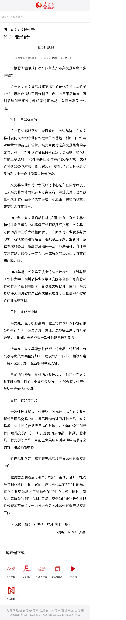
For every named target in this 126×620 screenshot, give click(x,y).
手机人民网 (41, 570)
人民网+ (26, 570)
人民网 (4, 16)
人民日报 (11, 570)
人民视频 (72, 570)
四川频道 (18, 16)
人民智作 (11, 592)
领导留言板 (57, 570)
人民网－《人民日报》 (62, 58)
